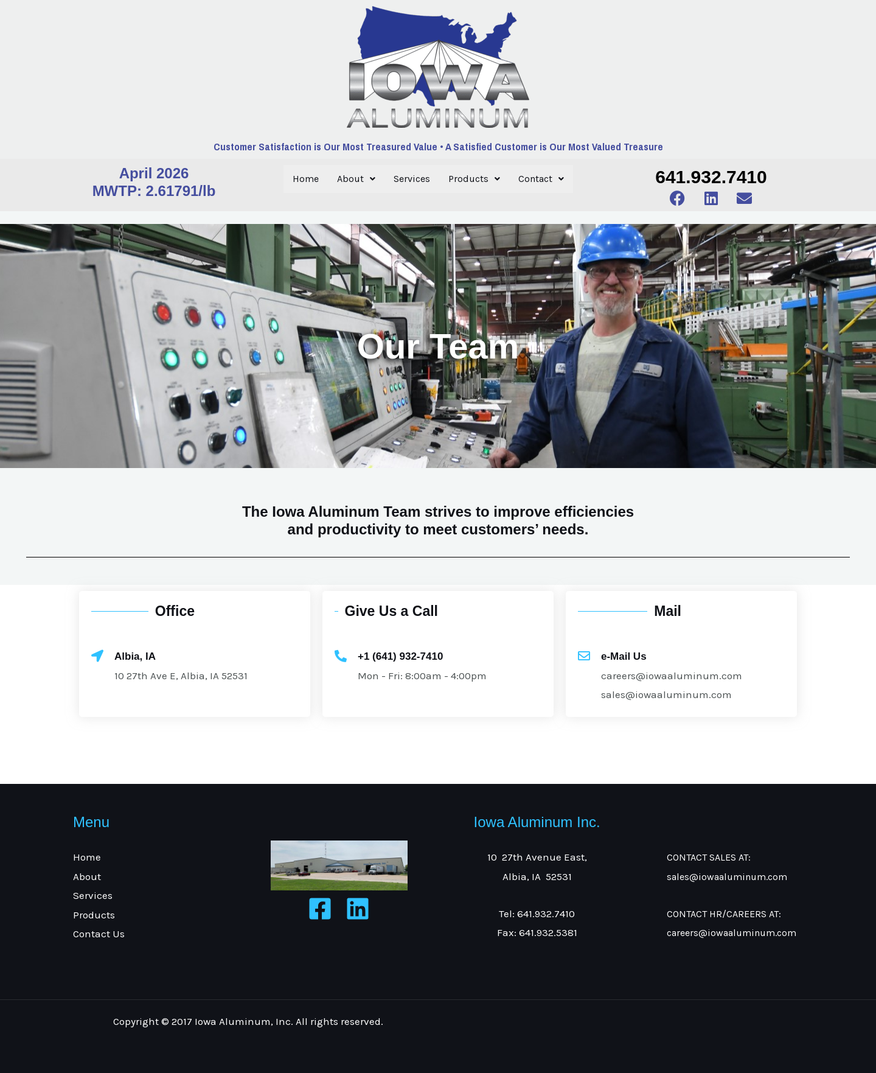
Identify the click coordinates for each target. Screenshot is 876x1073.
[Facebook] (320, 908)
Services (412, 178)
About (356, 178)
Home (306, 178)
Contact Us (99, 934)
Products (474, 178)
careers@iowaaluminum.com (731, 932)
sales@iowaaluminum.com (727, 877)
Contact (541, 178)
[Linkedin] (358, 908)
